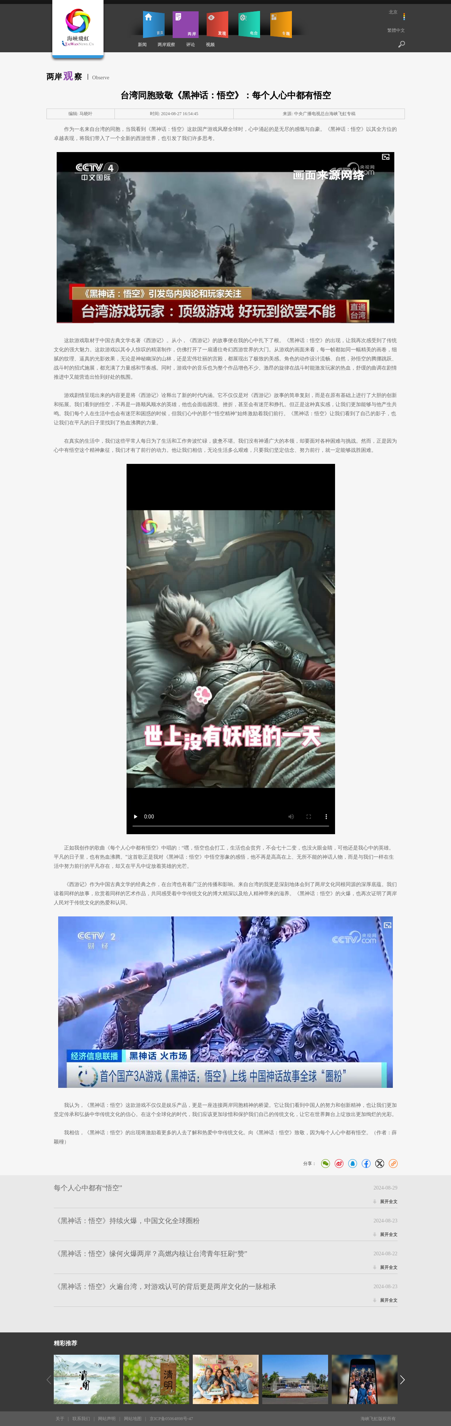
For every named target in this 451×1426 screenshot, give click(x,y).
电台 (249, 24)
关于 (60, 1418)
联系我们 (81, 1418)
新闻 (142, 44)
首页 (154, 24)
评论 (190, 44)
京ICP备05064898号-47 (171, 1418)
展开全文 (389, 1201)
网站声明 (107, 1418)
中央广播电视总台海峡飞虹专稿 (325, 113)
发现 (217, 24)
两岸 (186, 24)
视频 (210, 44)
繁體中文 (396, 30)
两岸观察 (166, 44)
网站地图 (133, 1418)
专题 (281, 24)
